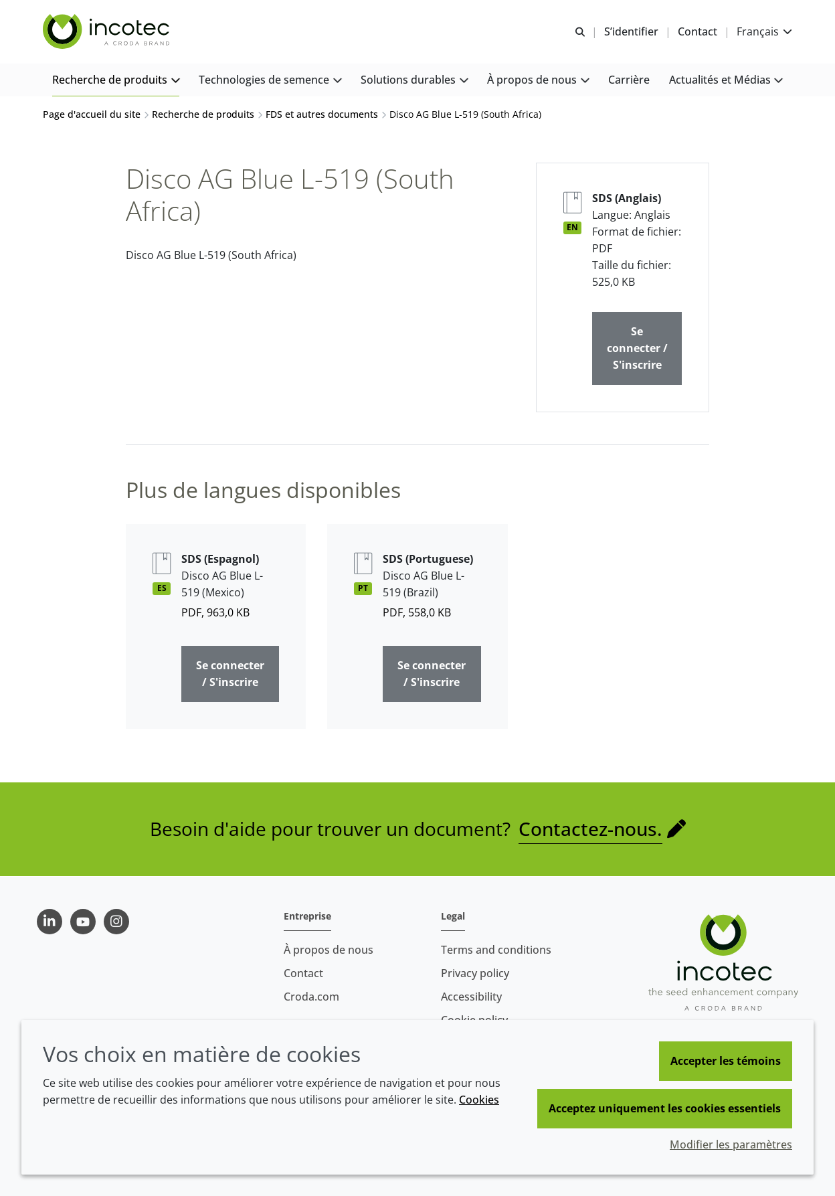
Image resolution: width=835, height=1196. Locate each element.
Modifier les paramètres (731, 1144)
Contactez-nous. (590, 828)
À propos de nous (328, 949)
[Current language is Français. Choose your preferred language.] (764, 31)
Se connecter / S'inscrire (637, 348)
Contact (303, 973)
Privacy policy (475, 973)
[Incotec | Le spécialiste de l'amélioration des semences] (108, 32)
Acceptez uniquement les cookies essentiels (665, 1108)
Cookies (479, 1099)
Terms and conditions (496, 949)
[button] (115, 80)
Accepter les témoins (725, 1060)
